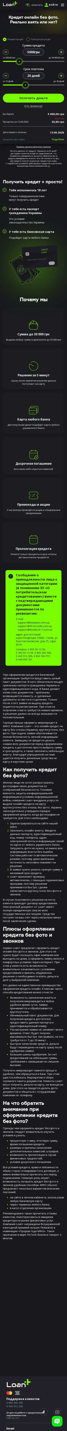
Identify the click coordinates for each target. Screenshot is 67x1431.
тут (49, 166)
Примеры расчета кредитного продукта (33, 146)
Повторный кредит (41, 39)
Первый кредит (15, 39)
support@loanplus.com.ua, (34, 622)
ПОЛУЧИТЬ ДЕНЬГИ (33, 98)
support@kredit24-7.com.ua (35, 629)
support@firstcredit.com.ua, (35, 626)
